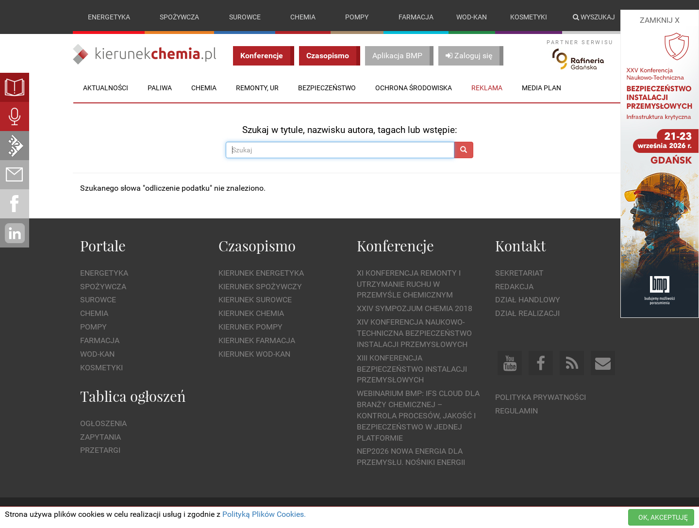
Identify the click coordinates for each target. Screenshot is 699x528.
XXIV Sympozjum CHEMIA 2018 (414, 308)
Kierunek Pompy (250, 326)
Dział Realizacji (527, 313)
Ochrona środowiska (413, 88)
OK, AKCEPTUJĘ (663, 517)
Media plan (541, 88)
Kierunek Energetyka (261, 273)
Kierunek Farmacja (256, 340)
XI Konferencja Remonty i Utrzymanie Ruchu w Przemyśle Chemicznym (409, 284)
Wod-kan (471, 17)
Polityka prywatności (540, 397)
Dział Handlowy (527, 299)
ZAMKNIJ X (660, 20)
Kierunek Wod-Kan (254, 354)
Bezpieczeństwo (327, 88)
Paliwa (160, 88)
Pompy (356, 17)
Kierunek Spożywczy (260, 286)
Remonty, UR (257, 88)
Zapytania (100, 437)
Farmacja (416, 17)
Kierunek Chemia (251, 313)
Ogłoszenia (103, 423)
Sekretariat (519, 273)
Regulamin (516, 410)
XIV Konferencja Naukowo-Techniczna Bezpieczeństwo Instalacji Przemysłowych (414, 333)
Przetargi (100, 450)
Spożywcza (179, 17)
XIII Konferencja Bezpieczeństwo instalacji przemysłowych (412, 369)
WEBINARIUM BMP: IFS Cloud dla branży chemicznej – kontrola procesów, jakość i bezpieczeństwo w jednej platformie (418, 415)
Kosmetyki (528, 17)
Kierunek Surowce (255, 299)
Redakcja (514, 286)
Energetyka (109, 17)
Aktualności (105, 88)
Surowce (245, 17)
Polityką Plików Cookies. (264, 514)
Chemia (303, 17)
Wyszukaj (594, 17)
